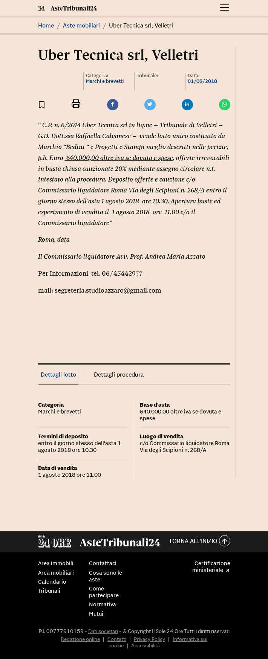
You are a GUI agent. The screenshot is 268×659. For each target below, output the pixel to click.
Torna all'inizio (199, 541)
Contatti (116, 639)
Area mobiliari (56, 572)
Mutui (96, 613)
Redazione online (80, 639)
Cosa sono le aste (105, 576)
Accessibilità (145, 645)
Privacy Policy (149, 639)
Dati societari (103, 631)
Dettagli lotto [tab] (58, 374)
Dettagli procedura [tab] (119, 374)
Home (46, 25)
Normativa (102, 604)
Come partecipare (104, 592)
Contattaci (102, 563)
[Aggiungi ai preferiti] (41, 104)
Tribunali (49, 590)
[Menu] (224, 8)
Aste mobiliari (81, 25)
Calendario (52, 581)
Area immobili (56, 563)
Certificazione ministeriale (211, 567)
